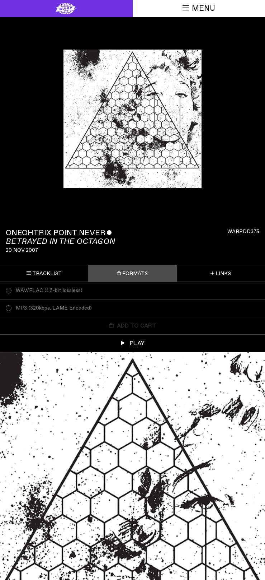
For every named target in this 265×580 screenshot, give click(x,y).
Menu (199, 8)
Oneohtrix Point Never (55, 232)
